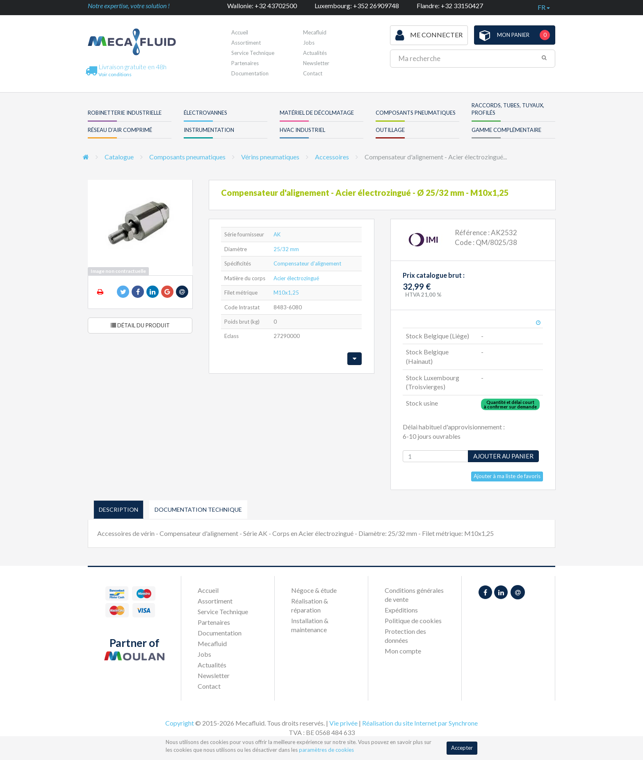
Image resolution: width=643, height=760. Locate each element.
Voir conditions (115, 74)
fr (544, 7)
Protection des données (405, 635)
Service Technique (252, 53)
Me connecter (429, 35)
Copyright (179, 723)
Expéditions (401, 610)
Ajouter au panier (503, 456)
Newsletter (316, 63)
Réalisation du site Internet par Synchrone (420, 723)
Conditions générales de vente (414, 594)
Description (118, 509)
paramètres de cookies (326, 749)
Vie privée (343, 723)
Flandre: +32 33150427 (450, 5)
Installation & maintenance (309, 625)
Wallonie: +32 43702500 (262, 5)
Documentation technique (198, 509)
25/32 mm (286, 249)
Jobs (204, 654)
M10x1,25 (286, 292)
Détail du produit (140, 325)
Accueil (239, 32)
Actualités (315, 53)
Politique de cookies (413, 620)
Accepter (462, 747)
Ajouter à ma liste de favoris (507, 476)
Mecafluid (212, 643)
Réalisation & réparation (309, 605)
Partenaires (245, 63)
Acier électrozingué (296, 278)
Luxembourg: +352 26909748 (357, 5)
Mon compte (403, 651)
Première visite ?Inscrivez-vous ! (333, 35)
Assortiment (246, 42)
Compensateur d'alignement (307, 263)
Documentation (250, 73)
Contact (312, 73)
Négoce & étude (314, 590)
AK (277, 234)
